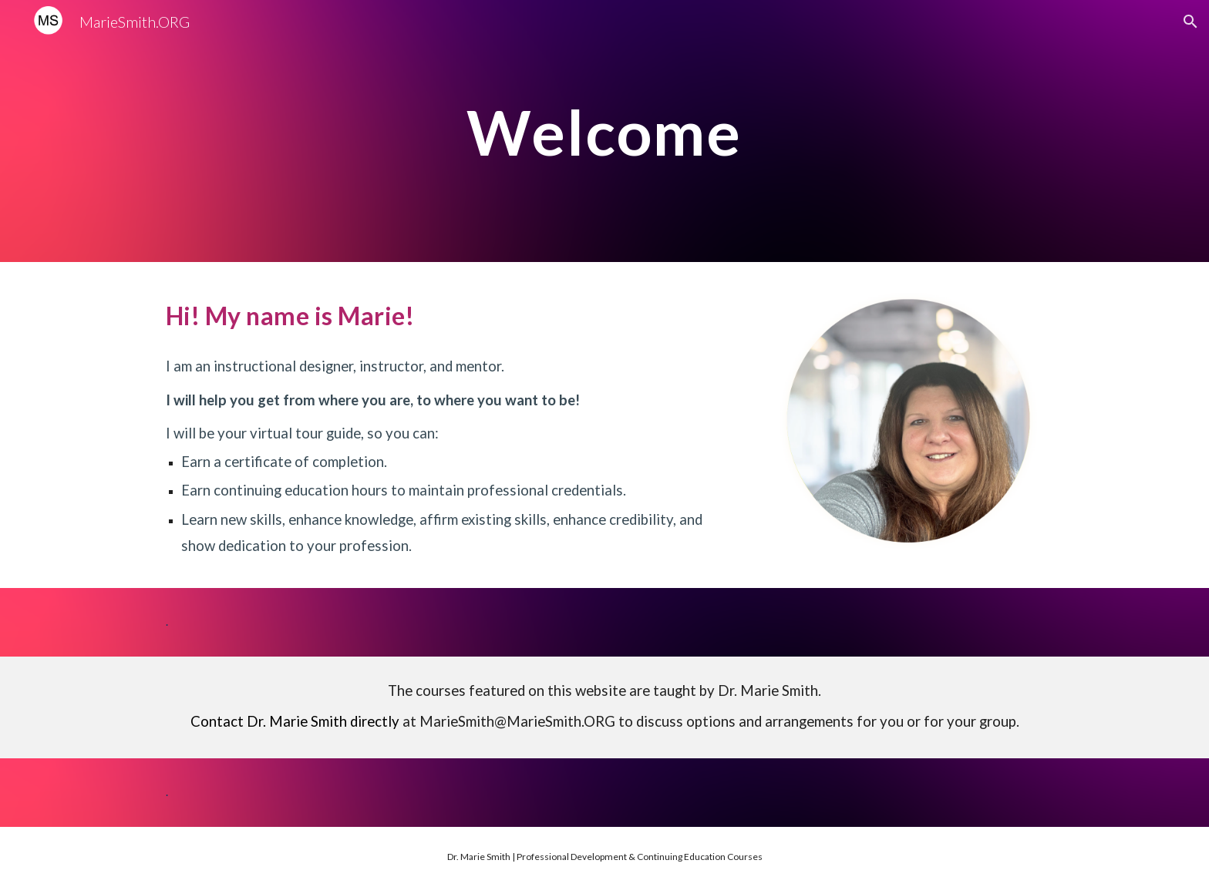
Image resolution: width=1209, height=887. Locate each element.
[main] (604, 131)
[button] (1190, 21)
